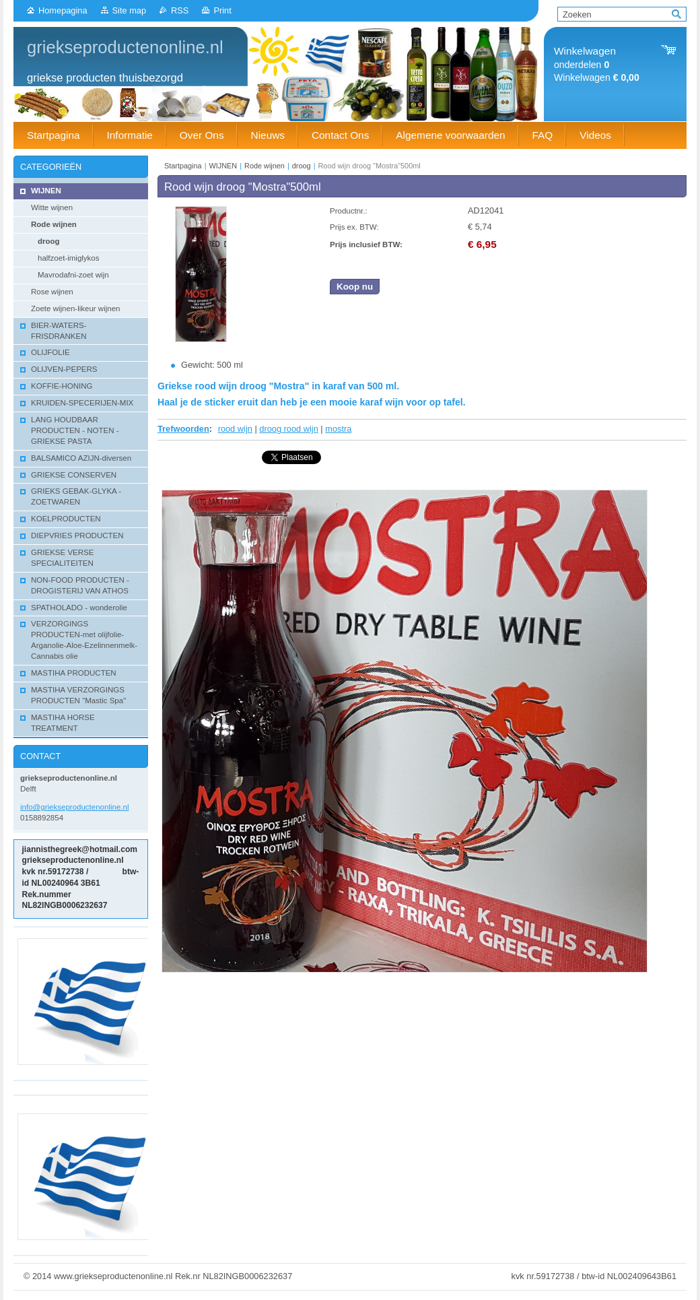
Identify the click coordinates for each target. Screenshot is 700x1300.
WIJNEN (223, 166)
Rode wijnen (264, 166)
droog (301, 166)
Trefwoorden (183, 429)
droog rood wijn (288, 429)
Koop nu (355, 287)
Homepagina (63, 10)
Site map (129, 10)
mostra (338, 429)
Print (222, 10)
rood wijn (235, 429)
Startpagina (183, 166)
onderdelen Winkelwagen (596, 64)
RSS (179, 10)
